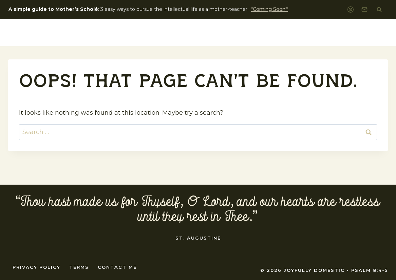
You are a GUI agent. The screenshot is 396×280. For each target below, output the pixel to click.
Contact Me (117, 267)
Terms (79, 267)
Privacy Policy (36, 267)
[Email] (364, 9)
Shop (367, 32)
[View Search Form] (379, 9)
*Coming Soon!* (269, 9)
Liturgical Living (239, 32)
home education (310, 32)
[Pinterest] (350, 9)
